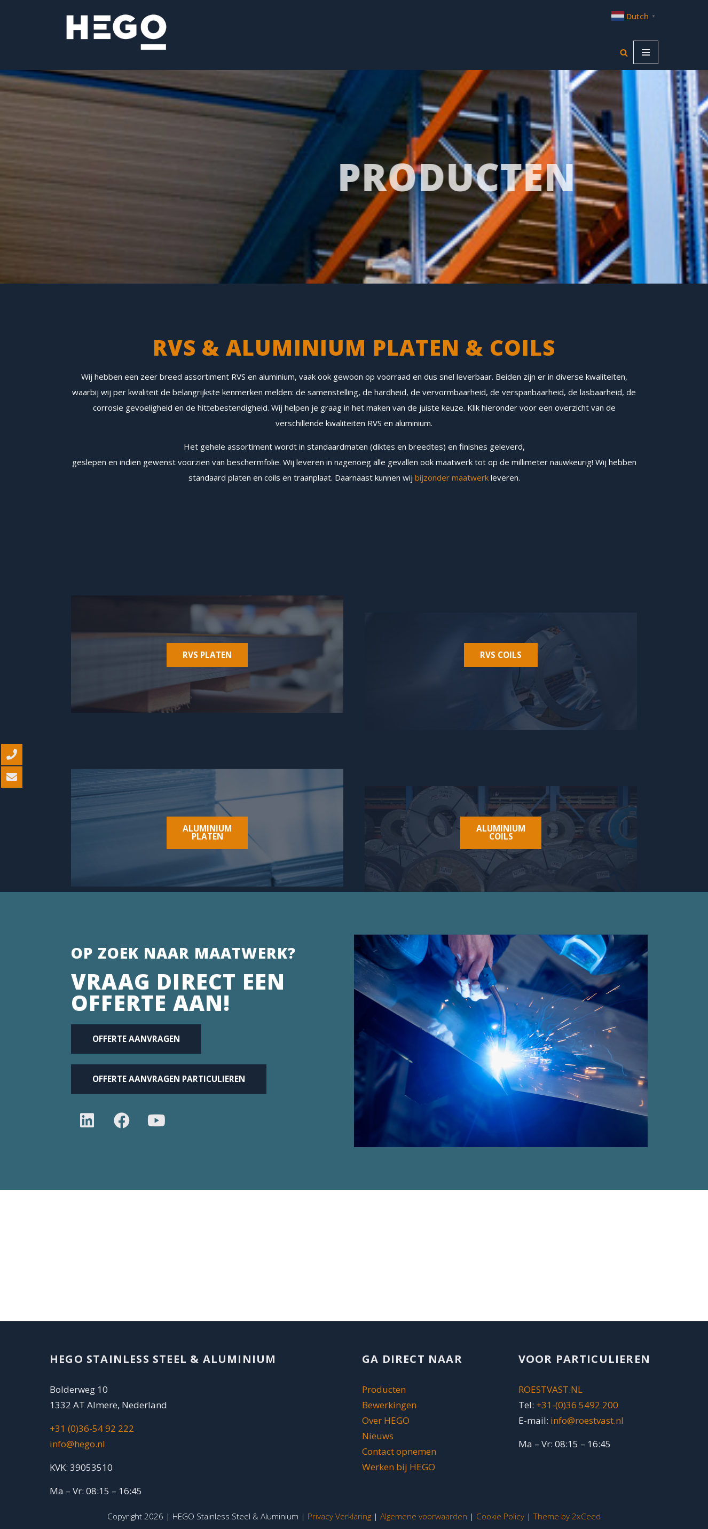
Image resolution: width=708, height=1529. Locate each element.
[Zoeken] (624, 53)
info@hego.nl (77, 1444)
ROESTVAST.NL (550, 1389)
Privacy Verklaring (339, 1516)
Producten (384, 1389)
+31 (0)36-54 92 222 (92, 1428)
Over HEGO (386, 1420)
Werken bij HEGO (398, 1467)
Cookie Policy (500, 1516)
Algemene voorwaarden (423, 1516)
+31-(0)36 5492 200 (577, 1405)
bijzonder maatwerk (452, 477)
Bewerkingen (389, 1405)
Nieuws (378, 1436)
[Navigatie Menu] (645, 52)
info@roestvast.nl (587, 1420)
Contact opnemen (400, 1451)
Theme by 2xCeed (567, 1516)
